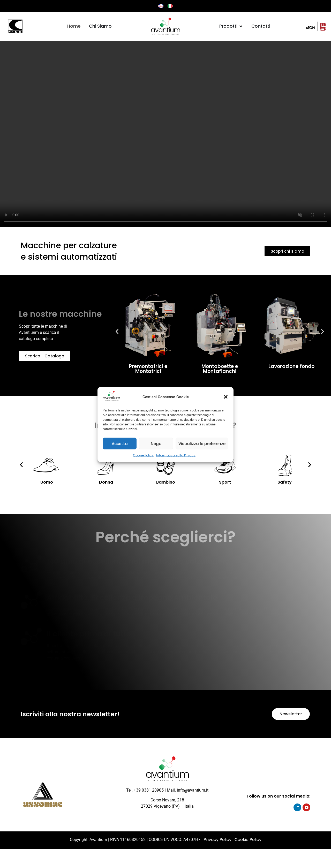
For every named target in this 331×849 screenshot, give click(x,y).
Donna (106, 482)
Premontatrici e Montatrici (148, 369)
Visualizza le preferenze (201, 443)
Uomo (46, 482)
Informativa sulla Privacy (175, 455)
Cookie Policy (143, 455)
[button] (225, 396)
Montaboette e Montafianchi (219, 369)
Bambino (165, 482)
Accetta (120, 443)
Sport (225, 482)
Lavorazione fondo (291, 366)
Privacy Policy (217, 840)
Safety (284, 482)
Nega (156, 443)
